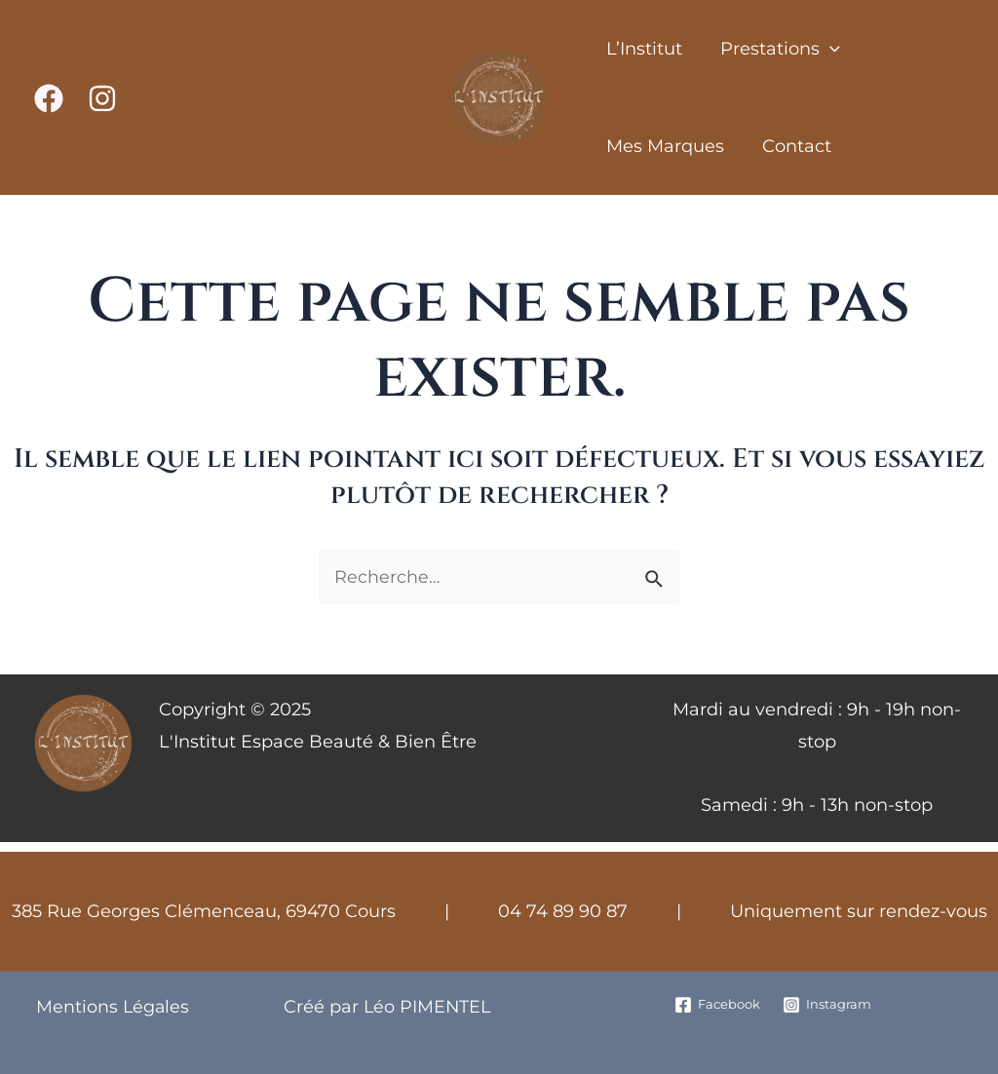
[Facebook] (48, 98)
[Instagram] (102, 98)
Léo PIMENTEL (424, 1006)
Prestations (775, 48)
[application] (825, 48)
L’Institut (642, 48)
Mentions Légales (112, 1006)
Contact (791, 146)
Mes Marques (663, 146)
